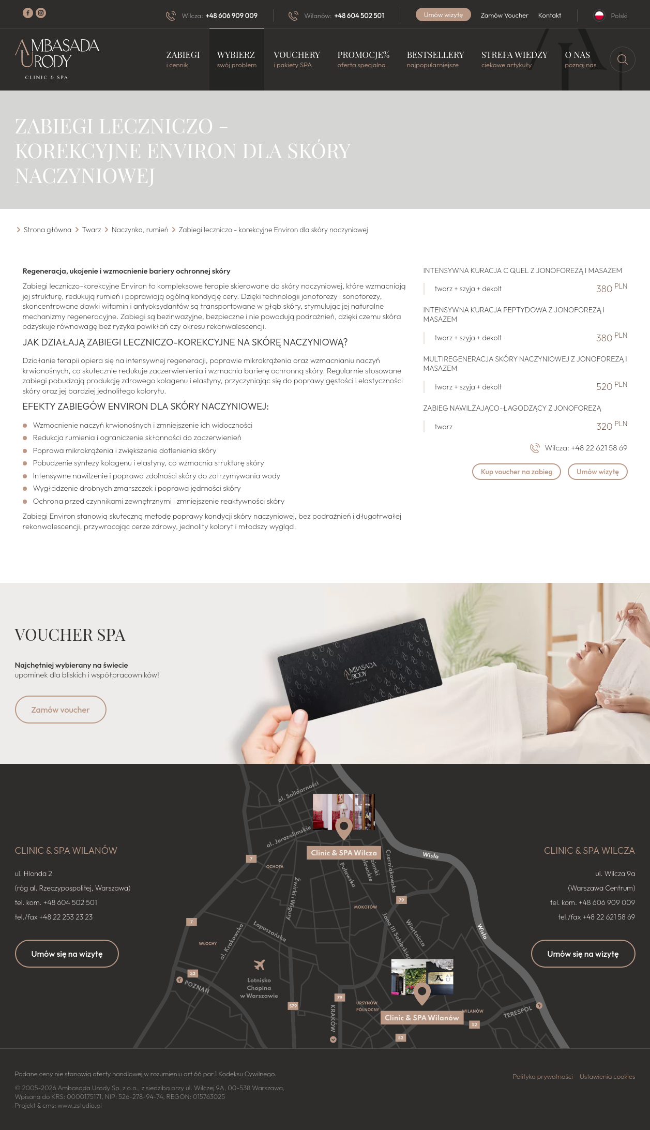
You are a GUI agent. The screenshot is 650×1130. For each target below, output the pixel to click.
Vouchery (297, 59)
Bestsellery (435, 59)
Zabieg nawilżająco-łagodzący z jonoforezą (512, 407)
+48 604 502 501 (359, 15)
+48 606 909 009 (232, 15)
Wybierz (236, 59)
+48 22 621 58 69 (599, 448)
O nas (580, 59)
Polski (619, 15)
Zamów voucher (61, 709)
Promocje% (364, 59)
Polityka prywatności (543, 1076)
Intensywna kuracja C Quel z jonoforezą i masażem (523, 270)
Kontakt (550, 15)
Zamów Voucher (505, 15)
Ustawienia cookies (608, 1076)
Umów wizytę (443, 14)
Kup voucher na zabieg (515, 471)
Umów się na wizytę (67, 953)
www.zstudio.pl (79, 1105)
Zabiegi (183, 59)
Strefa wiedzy (514, 59)
